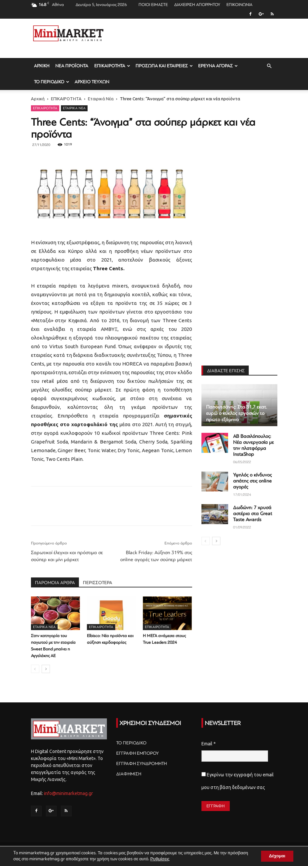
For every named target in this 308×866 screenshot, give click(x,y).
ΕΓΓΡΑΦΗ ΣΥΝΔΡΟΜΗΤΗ (141, 763)
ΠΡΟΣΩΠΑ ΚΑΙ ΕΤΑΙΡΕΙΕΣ (164, 65)
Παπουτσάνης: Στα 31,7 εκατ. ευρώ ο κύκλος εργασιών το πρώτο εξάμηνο (236, 413)
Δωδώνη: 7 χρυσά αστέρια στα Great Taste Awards (252, 513)
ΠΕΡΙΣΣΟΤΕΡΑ (97, 582)
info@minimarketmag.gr (68, 793)
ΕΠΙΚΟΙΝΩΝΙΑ (239, 4)
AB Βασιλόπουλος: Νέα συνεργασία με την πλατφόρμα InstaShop (253, 445)
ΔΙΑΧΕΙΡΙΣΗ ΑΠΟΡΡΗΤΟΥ (197, 4)
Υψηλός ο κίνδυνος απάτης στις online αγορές (252, 481)
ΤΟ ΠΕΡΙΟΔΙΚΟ (51, 81)
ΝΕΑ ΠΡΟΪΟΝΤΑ (71, 65)
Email (208, 743)
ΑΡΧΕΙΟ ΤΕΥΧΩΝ (92, 81)
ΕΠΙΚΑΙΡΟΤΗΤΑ (112, 65)
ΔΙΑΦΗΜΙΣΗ (128, 773)
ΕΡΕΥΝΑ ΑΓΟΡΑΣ (218, 65)
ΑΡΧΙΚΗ (41, 65)
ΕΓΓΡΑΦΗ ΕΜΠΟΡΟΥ (137, 753)
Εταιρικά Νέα (101, 98)
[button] (269, 66)
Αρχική (38, 98)
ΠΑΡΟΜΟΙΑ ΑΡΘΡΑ (55, 582)
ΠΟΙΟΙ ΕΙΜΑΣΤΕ (153, 4)
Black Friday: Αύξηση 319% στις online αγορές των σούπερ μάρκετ (156, 556)
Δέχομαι (274, 855)
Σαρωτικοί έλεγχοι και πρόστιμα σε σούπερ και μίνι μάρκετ (67, 556)
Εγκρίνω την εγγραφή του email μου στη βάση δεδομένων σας (237, 781)
